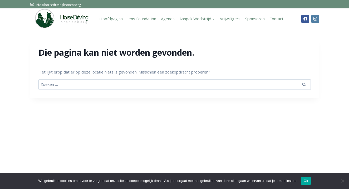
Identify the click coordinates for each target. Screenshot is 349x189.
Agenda (168, 18)
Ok (306, 181)
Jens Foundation (141, 18)
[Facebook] (305, 19)
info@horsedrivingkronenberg (55, 5)
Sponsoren (255, 18)
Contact (276, 18)
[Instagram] (315, 19)
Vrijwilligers (230, 18)
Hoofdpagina (111, 18)
